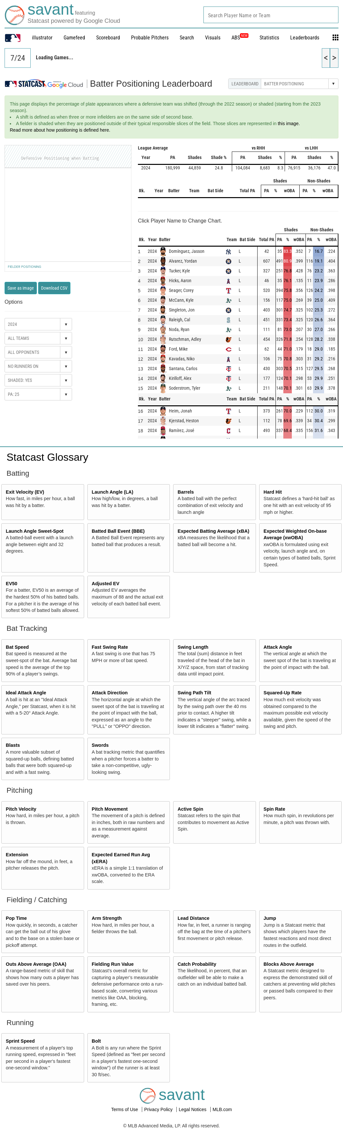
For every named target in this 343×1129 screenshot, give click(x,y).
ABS (239, 38)
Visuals (212, 38)
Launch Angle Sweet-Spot (35, 531)
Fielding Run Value (113, 964)
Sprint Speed (20, 1041)
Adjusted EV (105, 583)
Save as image (20, 288)
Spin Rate (274, 809)
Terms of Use (125, 1109)
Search (187, 38)
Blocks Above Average (288, 964)
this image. (289, 123)
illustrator (42, 38)
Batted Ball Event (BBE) (118, 531)
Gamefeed (74, 38)
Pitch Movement (109, 809)
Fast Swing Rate (110, 647)
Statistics (269, 38)
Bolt (96, 1041)
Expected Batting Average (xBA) (213, 531)
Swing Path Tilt (194, 692)
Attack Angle (277, 647)
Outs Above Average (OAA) (36, 964)
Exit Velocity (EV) (25, 492)
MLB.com (222, 1109)
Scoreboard (108, 38)
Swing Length (193, 647)
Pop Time (16, 918)
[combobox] (270, 15)
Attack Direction (109, 692)
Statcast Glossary (47, 457)
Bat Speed (17, 647)
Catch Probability (197, 964)
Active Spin (190, 809)
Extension (17, 854)
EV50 (11, 583)
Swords (100, 745)
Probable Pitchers (150, 38)
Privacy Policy (159, 1109)
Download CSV (54, 288)
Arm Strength (107, 918)
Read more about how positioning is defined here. (60, 130)
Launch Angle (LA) (112, 492)
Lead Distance (194, 918)
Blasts (13, 745)
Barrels (186, 492)
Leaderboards (304, 38)
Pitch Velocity (21, 809)
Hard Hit (272, 492)
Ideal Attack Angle (26, 692)
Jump (269, 918)
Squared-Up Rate (282, 692)
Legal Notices (193, 1109)
